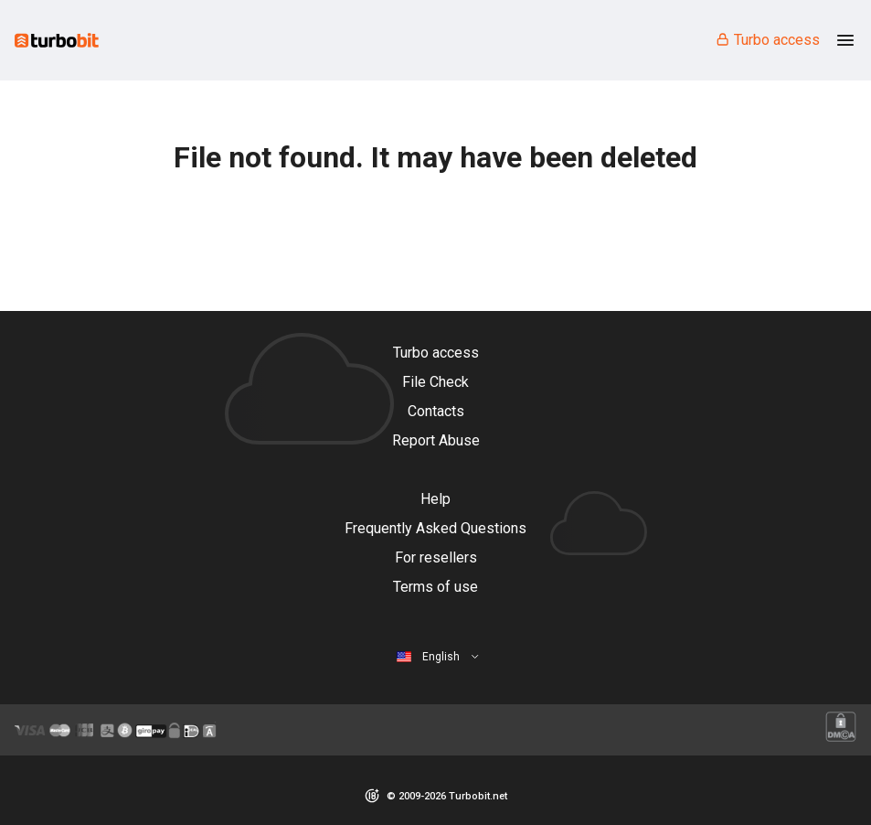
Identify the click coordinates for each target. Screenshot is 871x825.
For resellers (436, 557)
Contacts (436, 411)
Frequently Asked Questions (435, 528)
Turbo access (767, 39)
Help (435, 499)
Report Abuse (436, 440)
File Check (435, 382)
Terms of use (435, 586)
